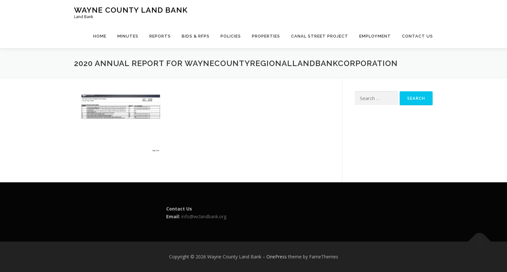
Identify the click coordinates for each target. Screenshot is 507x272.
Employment (375, 36)
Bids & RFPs (196, 36)
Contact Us (417, 36)
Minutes (127, 36)
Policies (231, 36)
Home (99, 36)
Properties (266, 36)
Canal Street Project (319, 36)
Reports (160, 36)
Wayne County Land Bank (131, 10)
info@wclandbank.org (203, 216)
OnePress (276, 257)
